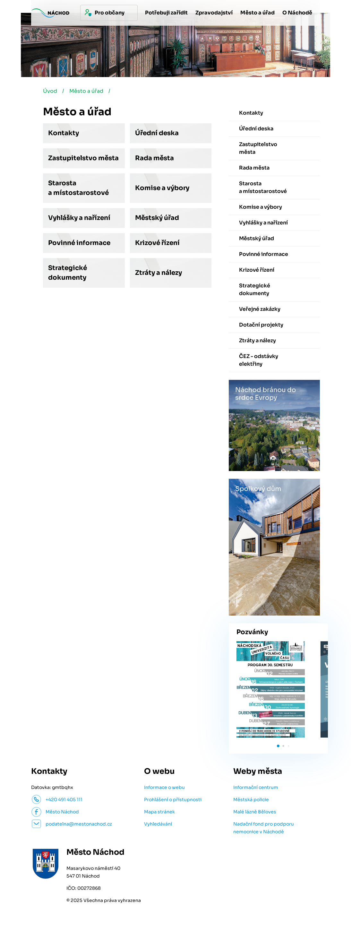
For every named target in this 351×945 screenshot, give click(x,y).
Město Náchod (62, 812)
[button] (278, 746)
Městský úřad (157, 218)
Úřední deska (157, 133)
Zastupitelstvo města (83, 158)
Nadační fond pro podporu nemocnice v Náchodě (263, 828)
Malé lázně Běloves (254, 812)
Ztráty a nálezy (158, 273)
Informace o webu (164, 787)
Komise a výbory (162, 188)
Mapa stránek (159, 812)
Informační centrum (255, 787)
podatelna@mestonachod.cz (79, 824)
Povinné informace (79, 243)
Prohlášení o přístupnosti (172, 799)
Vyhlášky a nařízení (79, 218)
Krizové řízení (157, 243)
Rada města (154, 158)
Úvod (50, 91)
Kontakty (63, 133)
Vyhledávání (158, 824)
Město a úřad (86, 91)
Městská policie (251, 799)
